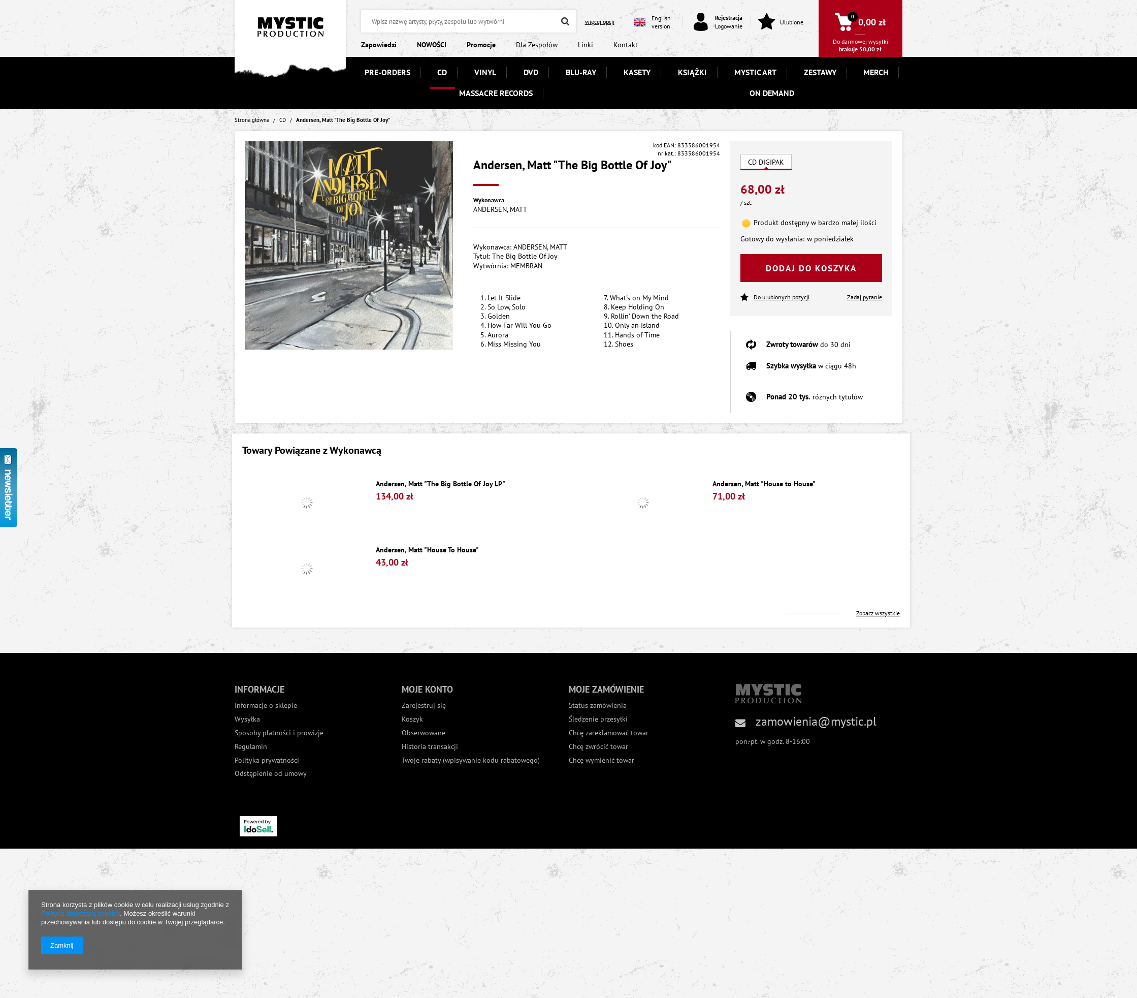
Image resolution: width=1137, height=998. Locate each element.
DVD (531, 72)
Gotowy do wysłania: (772, 238)
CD (442, 72)
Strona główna (252, 119)
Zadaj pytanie (864, 297)
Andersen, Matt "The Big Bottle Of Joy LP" (440, 484)
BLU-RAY (581, 72)
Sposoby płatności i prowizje (279, 733)
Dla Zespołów (537, 44)
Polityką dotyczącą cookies (80, 913)
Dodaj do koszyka (811, 268)
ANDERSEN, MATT (500, 209)
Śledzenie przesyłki (598, 719)
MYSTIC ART (755, 72)
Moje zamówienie (606, 689)
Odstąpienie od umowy (271, 773)
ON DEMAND (772, 93)
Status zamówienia (598, 705)
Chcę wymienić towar (601, 760)
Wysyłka (247, 719)
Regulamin (251, 746)
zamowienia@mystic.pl (816, 721)
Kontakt (625, 44)
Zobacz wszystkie (878, 613)
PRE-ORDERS (387, 72)
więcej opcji (599, 21)
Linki (585, 44)
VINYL (485, 72)
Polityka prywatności (267, 760)
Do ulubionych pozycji (774, 297)
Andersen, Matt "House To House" (427, 550)
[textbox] (468, 21)
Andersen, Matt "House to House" (764, 484)
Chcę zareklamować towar (608, 733)
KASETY (637, 72)
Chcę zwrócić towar (598, 746)
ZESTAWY (820, 72)
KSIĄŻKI (692, 72)
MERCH (875, 72)
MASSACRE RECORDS (496, 93)
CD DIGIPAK (766, 162)
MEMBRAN (526, 265)
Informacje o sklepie (266, 705)
